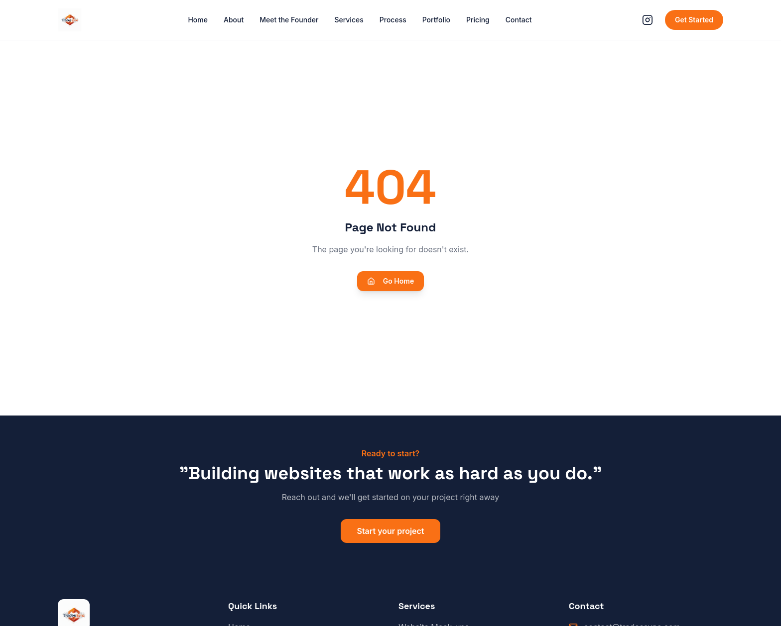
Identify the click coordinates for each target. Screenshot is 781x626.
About (234, 19)
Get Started (694, 19)
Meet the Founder (289, 19)
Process (393, 19)
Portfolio (436, 19)
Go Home (390, 281)
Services (348, 19)
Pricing (478, 19)
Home (198, 19)
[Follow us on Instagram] (647, 19)
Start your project (390, 531)
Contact (519, 19)
